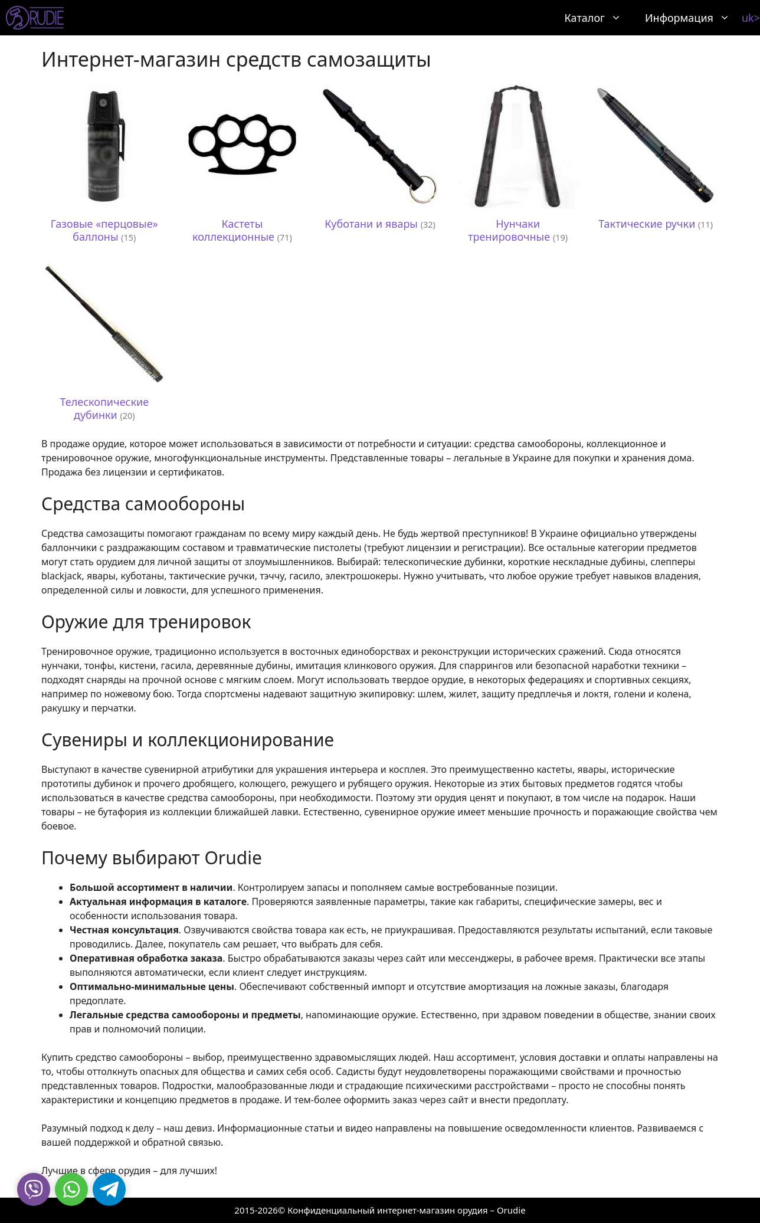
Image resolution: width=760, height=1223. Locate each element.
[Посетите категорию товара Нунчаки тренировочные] (518, 166)
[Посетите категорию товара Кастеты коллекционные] (242, 166)
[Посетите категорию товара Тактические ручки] (655, 160)
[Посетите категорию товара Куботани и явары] (380, 160)
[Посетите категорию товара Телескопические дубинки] (104, 344)
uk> (751, 18)
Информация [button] (693, 17)
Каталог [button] (599, 17)
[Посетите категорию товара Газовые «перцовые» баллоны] (104, 166)
